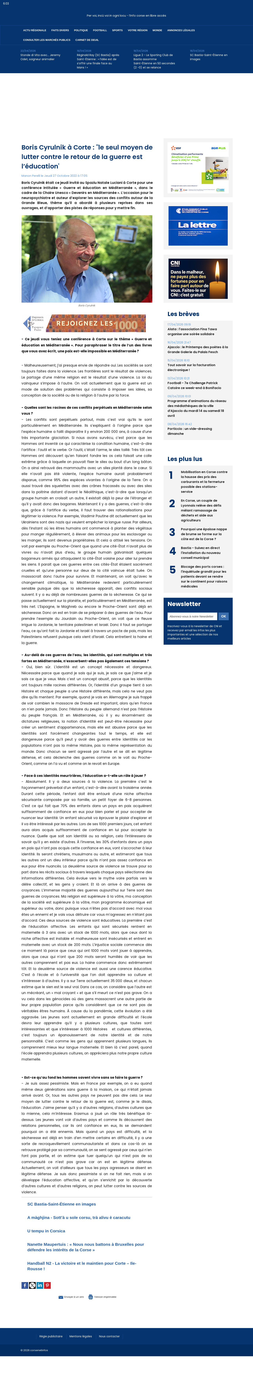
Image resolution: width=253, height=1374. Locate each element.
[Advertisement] (126, 102)
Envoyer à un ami (65, 1296)
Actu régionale (34, 30)
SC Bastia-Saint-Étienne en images (209, 57)
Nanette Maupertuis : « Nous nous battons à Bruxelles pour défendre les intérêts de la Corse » (83, 1246)
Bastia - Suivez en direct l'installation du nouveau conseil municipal (201, 552)
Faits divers (60, 30)
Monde (157, 30)
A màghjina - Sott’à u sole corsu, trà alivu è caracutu (86, 1217)
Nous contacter (115, 1336)
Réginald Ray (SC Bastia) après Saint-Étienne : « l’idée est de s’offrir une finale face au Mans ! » (98, 61)
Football (100, 30)
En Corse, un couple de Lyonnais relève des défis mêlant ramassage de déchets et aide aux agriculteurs (201, 510)
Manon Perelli (31, 176)
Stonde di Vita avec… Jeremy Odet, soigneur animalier (40, 57)
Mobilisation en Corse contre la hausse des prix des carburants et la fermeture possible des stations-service (204, 481)
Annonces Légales (181, 30)
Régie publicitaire (52, 1336)
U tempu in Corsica (49, 1230)
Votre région (138, 30)
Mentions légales (85, 1336)
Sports (117, 30)
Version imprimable (107, 1296)
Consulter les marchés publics (46, 39)
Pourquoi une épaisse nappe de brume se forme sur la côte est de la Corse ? (204, 534)
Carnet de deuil (87, 39)
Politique (81, 30)
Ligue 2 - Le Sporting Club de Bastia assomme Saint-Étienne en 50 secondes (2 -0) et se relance (154, 61)
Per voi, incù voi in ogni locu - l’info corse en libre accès (126, 15)
